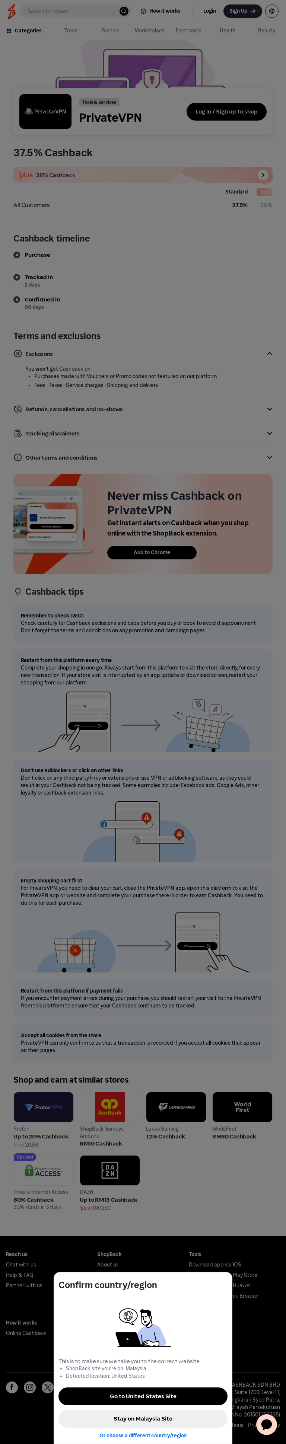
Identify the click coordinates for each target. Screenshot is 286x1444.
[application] (266, 1424)
